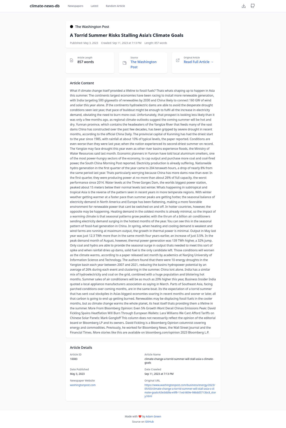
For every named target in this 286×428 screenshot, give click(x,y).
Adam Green (153, 416)
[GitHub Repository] (252, 6)
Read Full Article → (199, 62)
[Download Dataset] (243, 6)
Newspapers (75, 6)
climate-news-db (45, 5)
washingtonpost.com (83, 385)
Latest (94, 6)
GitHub (149, 421)
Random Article (115, 6)
